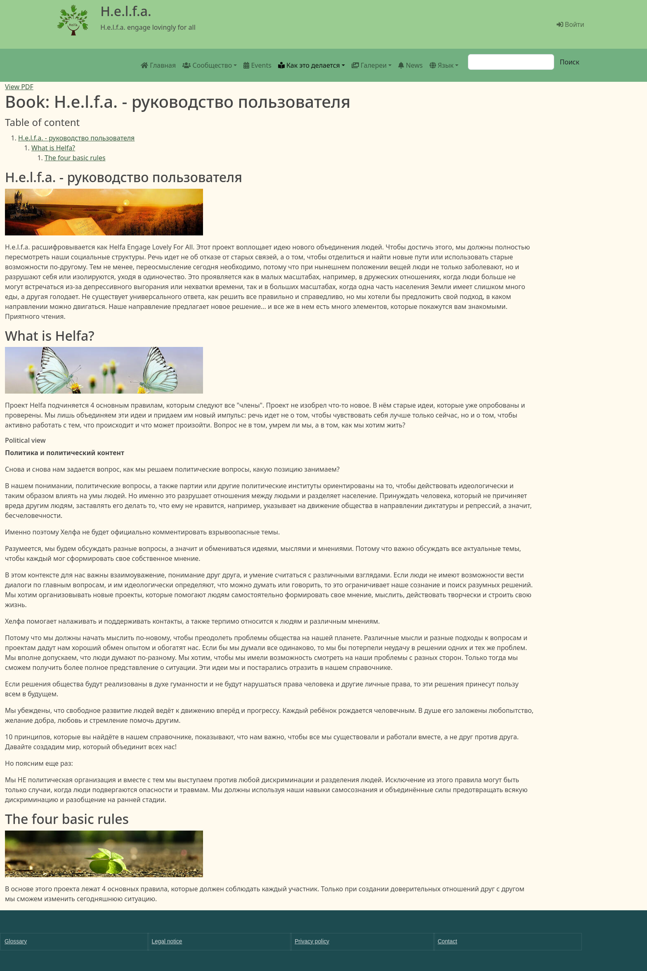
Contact (447, 941)
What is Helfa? (53, 147)
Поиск (569, 61)
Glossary (16, 941)
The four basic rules (75, 157)
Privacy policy (312, 941)
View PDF (19, 86)
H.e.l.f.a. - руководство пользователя (76, 137)
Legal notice (167, 941)
